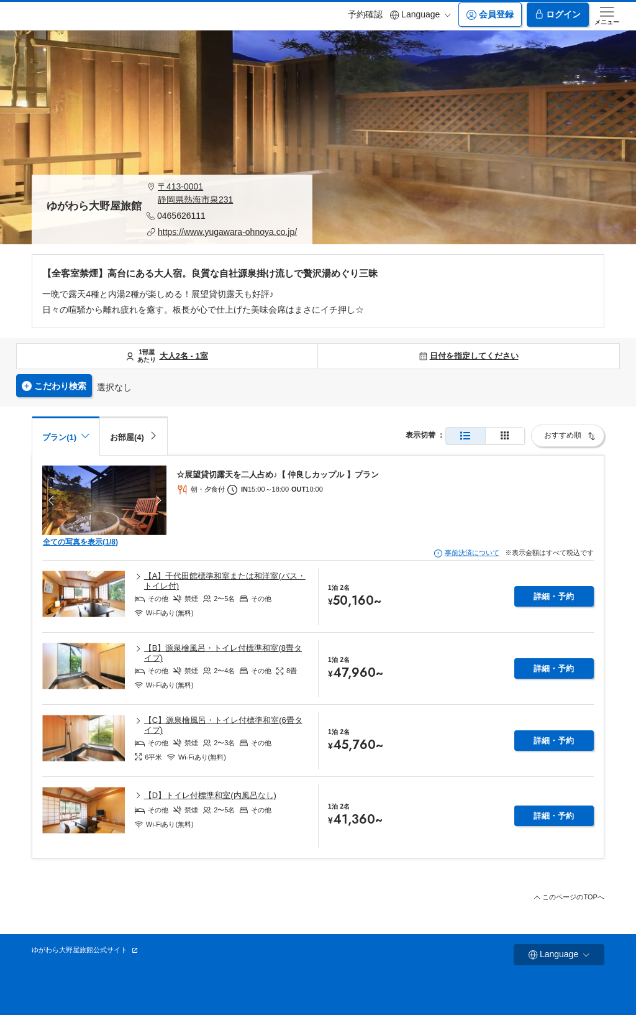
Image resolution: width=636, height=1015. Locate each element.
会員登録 (490, 14)
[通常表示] (465, 436)
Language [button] (420, 14)
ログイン (558, 14)
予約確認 (365, 14)
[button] (222, 193)
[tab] (133, 435)
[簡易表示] (505, 436)
